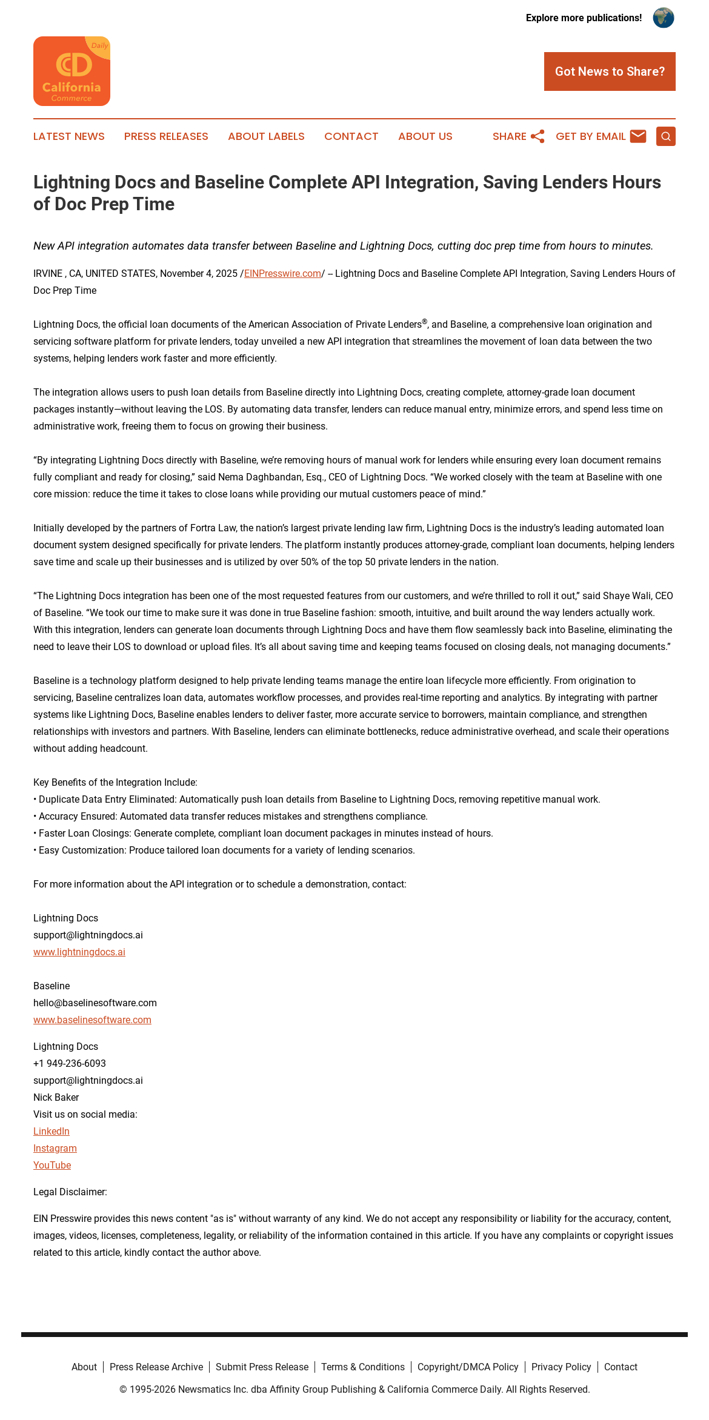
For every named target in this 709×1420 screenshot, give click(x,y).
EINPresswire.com (282, 273)
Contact (351, 136)
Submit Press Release (262, 1367)
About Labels (266, 136)
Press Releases (166, 136)
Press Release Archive (156, 1367)
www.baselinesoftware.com (92, 1020)
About (84, 1367)
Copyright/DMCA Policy (468, 1367)
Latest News (69, 136)
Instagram (55, 1148)
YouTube (52, 1165)
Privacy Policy (561, 1367)
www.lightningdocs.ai (79, 952)
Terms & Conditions (363, 1367)
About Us (425, 136)
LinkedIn (51, 1131)
